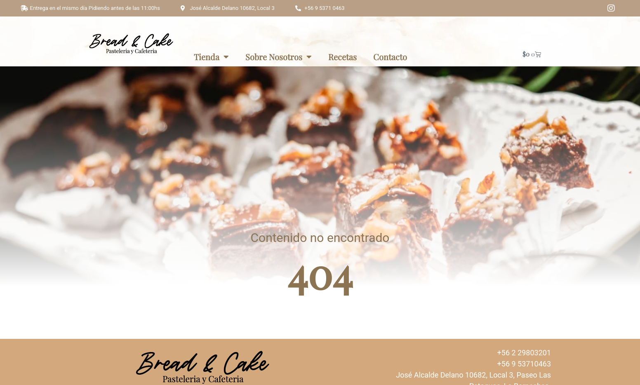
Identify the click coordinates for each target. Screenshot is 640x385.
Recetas (342, 56)
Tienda (211, 57)
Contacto (390, 56)
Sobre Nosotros (278, 57)
